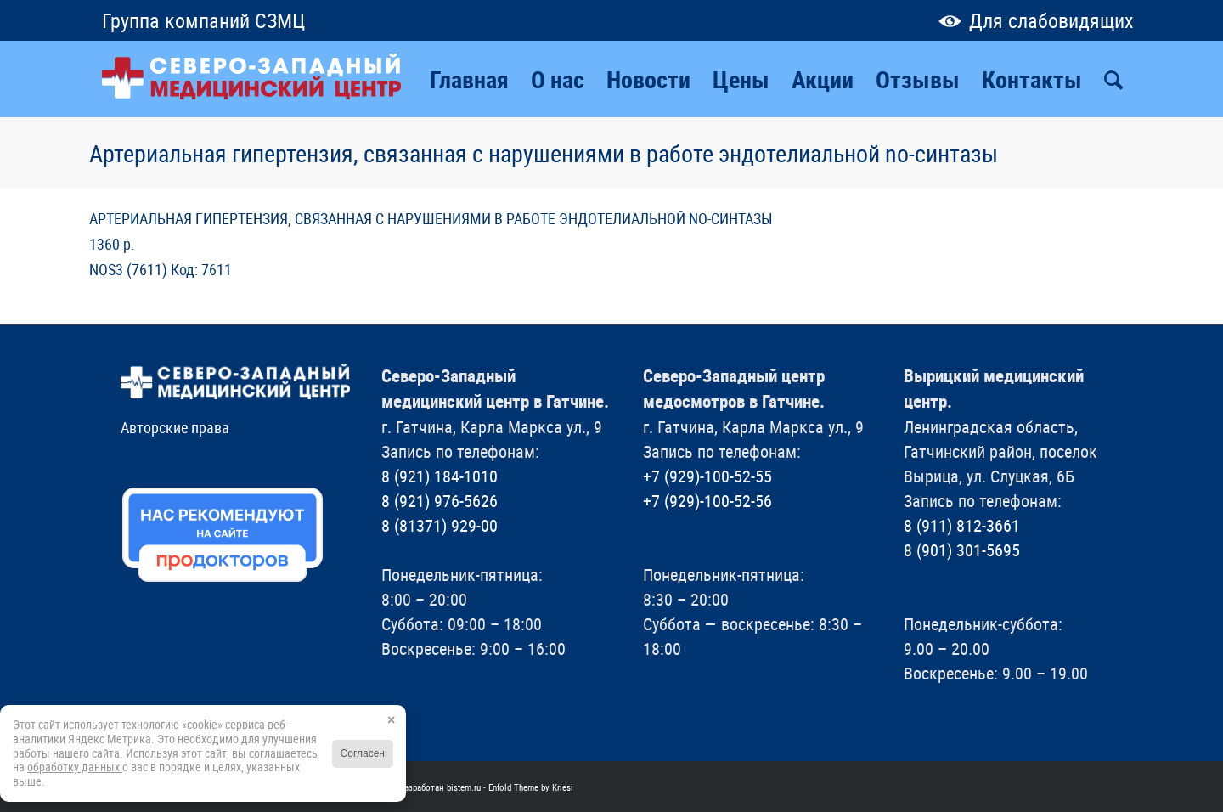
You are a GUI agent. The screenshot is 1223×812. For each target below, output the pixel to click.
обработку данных (74, 766)
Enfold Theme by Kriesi (530, 787)
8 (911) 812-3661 (962, 525)
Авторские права (175, 427)
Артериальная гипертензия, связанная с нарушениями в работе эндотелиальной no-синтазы (543, 153)
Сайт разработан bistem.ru (430, 787)
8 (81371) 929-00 (439, 525)
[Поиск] (1113, 79)
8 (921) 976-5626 (439, 500)
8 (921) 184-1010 (439, 476)
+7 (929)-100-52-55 (707, 476)
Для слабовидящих (1032, 20)
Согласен (363, 753)
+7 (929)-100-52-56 (707, 500)
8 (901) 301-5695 (962, 550)
